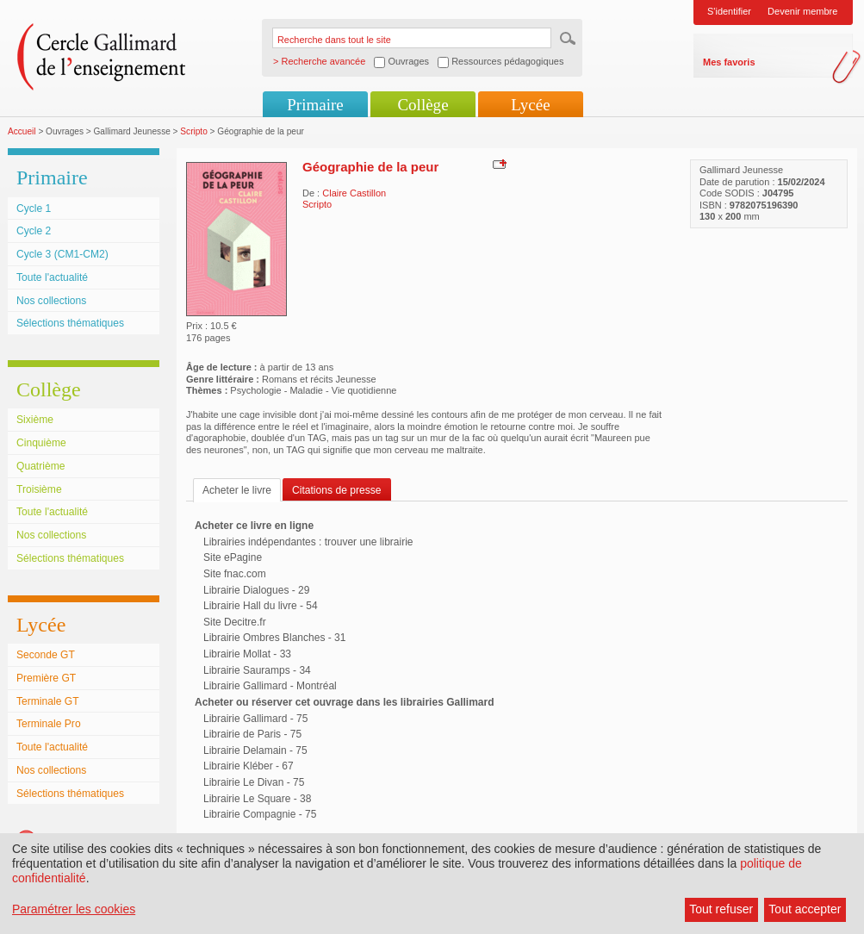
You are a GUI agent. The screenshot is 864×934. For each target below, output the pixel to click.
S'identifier (729, 11)
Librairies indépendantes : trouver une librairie (308, 542)
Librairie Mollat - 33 (247, 654)
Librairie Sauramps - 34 (257, 670)
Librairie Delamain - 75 (255, 750)
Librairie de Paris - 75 (252, 734)
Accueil (22, 131)
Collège (422, 105)
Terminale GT (47, 701)
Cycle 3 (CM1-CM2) (62, 254)
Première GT (46, 678)
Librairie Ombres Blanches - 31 (274, 638)
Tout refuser (721, 909)
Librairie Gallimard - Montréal (270, 686)
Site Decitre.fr (234, 622)
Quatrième (40, 466)
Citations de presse (337, 490)
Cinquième (41, 443)
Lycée (530, 105)
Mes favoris (729, 62)
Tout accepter (804, 909)
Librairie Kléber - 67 (248, 766)
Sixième (34, 420)
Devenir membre (802, 11)
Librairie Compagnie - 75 (259, 814)
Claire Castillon (354, 193)
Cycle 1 (33, 208)
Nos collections (51, 301)
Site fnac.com (234, 574)
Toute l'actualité (52, 277)
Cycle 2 (33, 231)
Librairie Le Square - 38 (257, 799)
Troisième (39, 489)
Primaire (315, 105)
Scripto (193, 131)
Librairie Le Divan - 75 (253, 782)
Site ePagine (232, 557)
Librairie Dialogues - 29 (256, 590)
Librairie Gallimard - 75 (255, 719)
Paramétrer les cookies (73, 909)
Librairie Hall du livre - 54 (260, 606)
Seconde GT (45, 655)
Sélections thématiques (70, 323)
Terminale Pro (48, 724)
